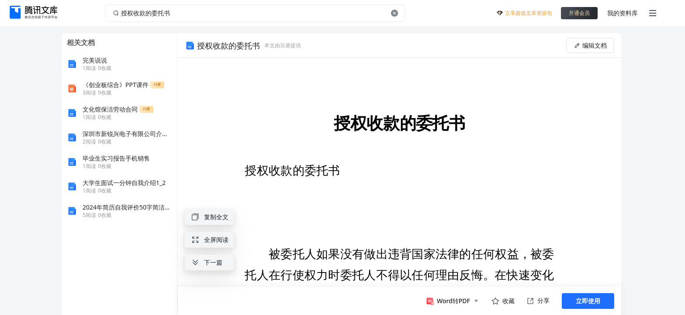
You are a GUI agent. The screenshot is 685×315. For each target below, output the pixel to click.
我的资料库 (622, 13)
